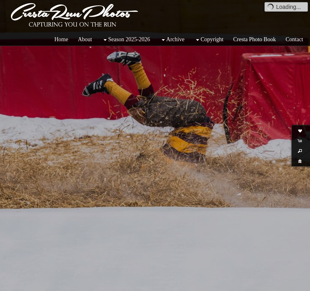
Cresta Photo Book (254, 39)
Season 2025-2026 (126, 39)
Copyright (209, 39)
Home (61, 39)
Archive (172, 39)
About (85, 39)
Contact (294, 39)
